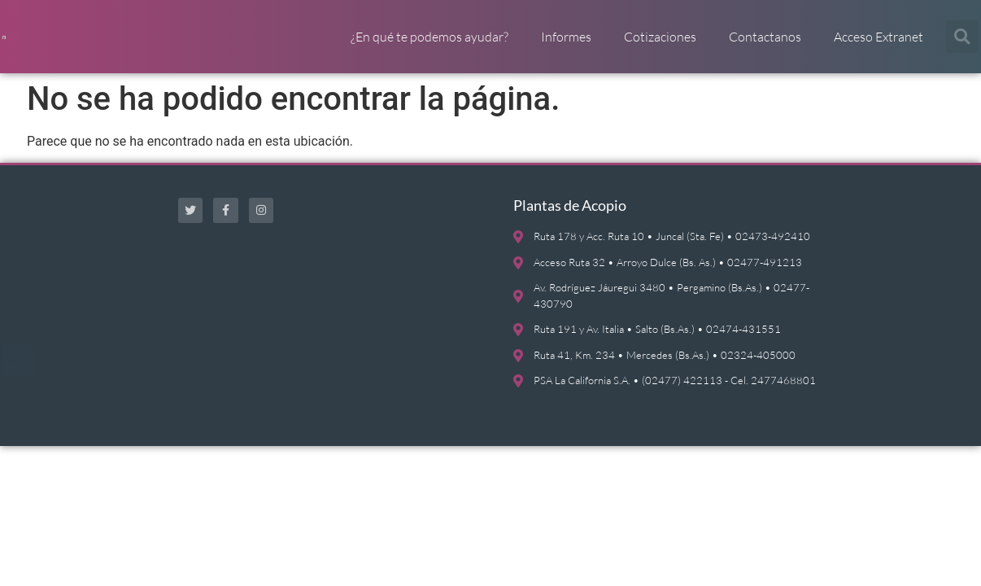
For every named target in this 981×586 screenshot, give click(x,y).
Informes (566, 45)
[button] (962, 44)
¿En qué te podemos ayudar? (429, 45)
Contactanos (765, 45)
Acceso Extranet (878, 45)
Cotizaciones (660, 45)
